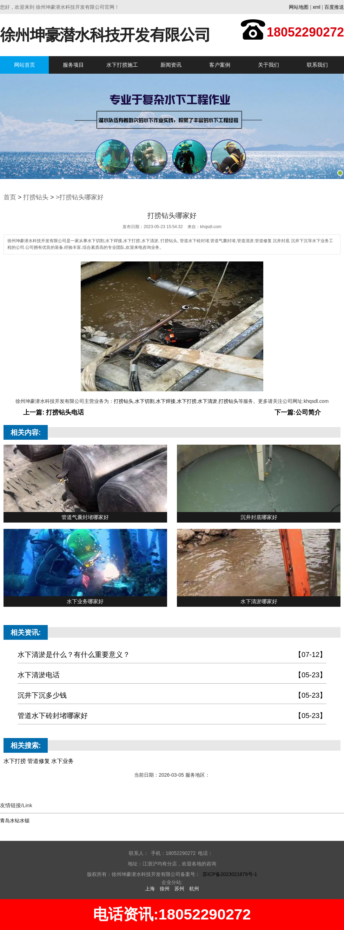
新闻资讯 (170, 65)
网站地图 (299, 7)
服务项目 (73, 65)
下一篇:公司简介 (297, 412)
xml (316, 7)
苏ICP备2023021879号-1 (230, 874)
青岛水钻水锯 (14, 820)
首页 (10, 197)
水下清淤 (207, 401)
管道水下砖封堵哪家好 (172, 715)
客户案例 (219, 65)
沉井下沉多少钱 (172, 695)
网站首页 (24, 65)
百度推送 (334, 7)
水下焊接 (166, 401)
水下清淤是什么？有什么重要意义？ (172, 654)
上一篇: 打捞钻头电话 (53, 412)
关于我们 (268, 65)
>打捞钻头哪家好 (80, 197)
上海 (150, 888)
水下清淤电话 (172, 675)
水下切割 (144, 401)
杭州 (194, 888)
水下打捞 (187, 401)
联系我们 (317, 65)
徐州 (165, 888)
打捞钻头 (35, 197)
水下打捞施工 (122, 65)
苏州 (179, 888)
